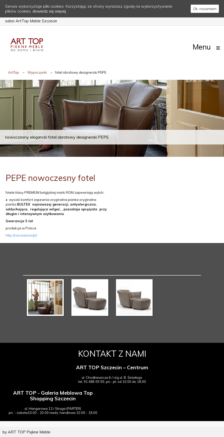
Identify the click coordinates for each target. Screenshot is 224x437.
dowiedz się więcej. (50, 11)
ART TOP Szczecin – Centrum (112, 367)
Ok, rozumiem (205, 8)
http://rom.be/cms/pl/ (21, 235)
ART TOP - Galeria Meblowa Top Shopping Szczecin (53, 396)
